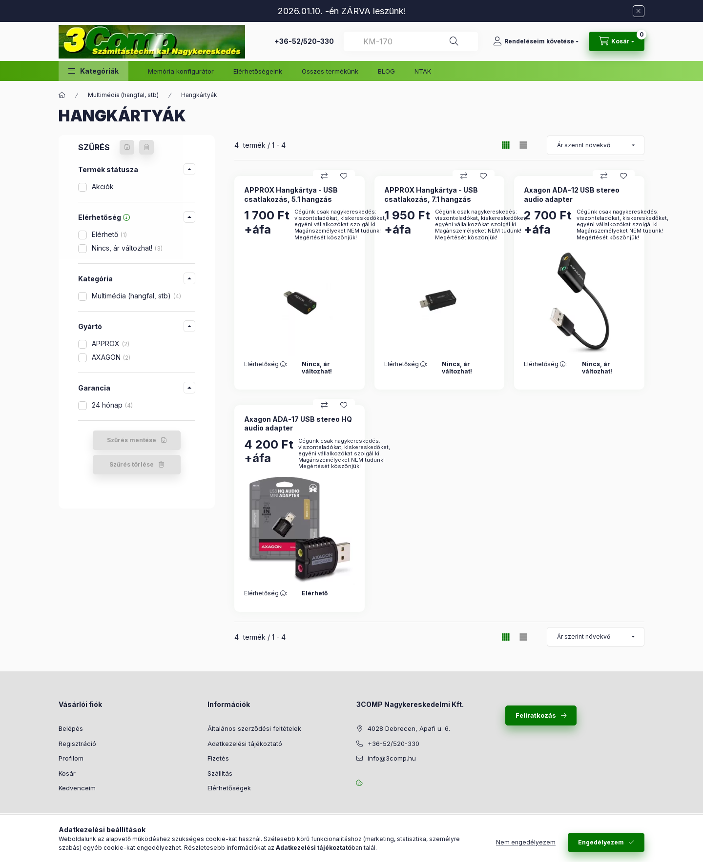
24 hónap (112, 405)
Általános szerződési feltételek (254, 728)
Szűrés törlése (131, 464)
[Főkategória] (62, 95)
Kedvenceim (77, 788)
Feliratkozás (536, 715)
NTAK (422, 71)
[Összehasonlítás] (324, 176)
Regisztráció (77, 743)
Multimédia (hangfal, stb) (123, 94)
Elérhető (109, 234)
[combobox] (411, 41)
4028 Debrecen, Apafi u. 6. (409, 728)
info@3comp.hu (392, 758)
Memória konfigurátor (181, 71)
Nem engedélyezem (526, 842)
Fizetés (218, 758)
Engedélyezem (601, 842)
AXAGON (111, 357)
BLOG (386, 71)
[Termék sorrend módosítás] (595, 145)
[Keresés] (454, 41)
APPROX (110, 343)
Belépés (71, 728)
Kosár (67, 773)
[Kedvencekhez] (343, 176)
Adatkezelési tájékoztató (244, 743)
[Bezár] (638, 11)
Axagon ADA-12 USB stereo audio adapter (572, 194)
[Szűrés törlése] (146, 147)
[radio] (523, 145)
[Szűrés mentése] (127, 147)
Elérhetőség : (265, 364)
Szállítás (219, 773)
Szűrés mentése (131, 440)
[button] (93, 71)
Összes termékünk (330, 71)
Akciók (103, 186)
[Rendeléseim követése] (536, 41)
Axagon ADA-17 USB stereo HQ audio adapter (298, 423)
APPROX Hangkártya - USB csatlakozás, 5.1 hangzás (291, 194)
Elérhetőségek (229, 788)
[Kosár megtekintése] (616, 41)
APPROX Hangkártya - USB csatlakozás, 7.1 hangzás (431, 194)
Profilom (71, 758)
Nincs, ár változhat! (127, 248)
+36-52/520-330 (304, 41)
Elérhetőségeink (257, 71)
